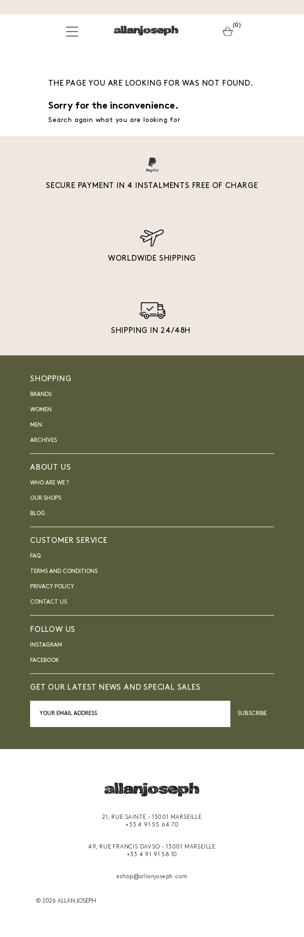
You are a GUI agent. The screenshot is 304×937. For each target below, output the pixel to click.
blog (37, 514)
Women (41, 410)
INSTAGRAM (46, 645)
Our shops (45, 498)
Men (36, 425)
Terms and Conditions (64, 571)
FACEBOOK (44, 660)
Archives (43, 440)
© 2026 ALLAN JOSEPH (66, 901)
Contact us (48, 602)
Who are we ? (49, 483)
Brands (41, 394)
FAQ (35, 556)
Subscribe (252, 714)
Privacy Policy (52, 587)
